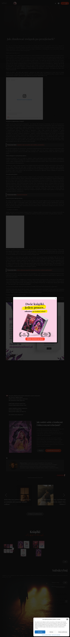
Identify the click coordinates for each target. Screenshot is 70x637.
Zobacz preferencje (62, 632)
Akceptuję (40, 632)
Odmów (51, 632)
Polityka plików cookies (46, 634)
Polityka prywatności (56, 634)
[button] (67, 619)
